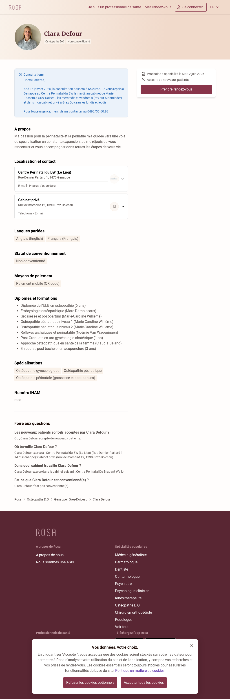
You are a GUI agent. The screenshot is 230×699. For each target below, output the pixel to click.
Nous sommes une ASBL (55, 562)
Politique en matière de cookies (139, 670)
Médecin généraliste (131, 555)
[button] (192, 645)
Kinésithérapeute (128, 598)
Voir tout (121, 627)
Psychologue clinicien (132, 591)
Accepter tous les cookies (144, 682)
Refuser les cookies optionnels (90, 682)
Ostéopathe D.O (127, 605)
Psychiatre (123, 584)
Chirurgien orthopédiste (133, 612)
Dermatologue (126, 562)
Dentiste (121, 569)
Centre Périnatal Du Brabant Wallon (100, 471)
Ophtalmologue (127, 576)
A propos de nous (50, 555)
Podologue (123, 619)
